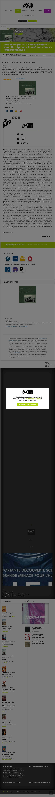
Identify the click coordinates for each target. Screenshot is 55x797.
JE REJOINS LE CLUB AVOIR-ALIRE (27, 404)
